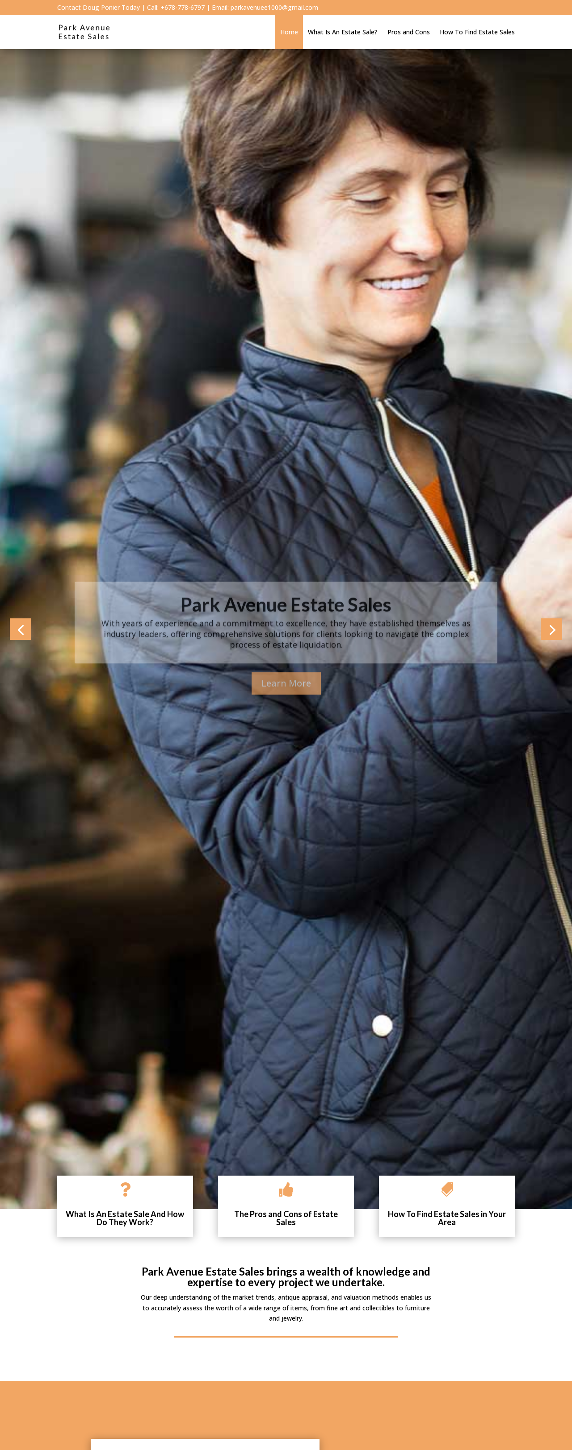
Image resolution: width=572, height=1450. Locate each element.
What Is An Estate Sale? (343, 32)
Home (289, 32)
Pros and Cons (408, 32)
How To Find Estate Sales (477, 32)
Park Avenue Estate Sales (286, 621)
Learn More (286, 700)
